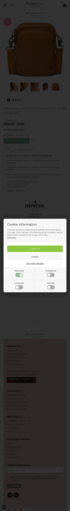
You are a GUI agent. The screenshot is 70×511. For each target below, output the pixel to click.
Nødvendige (19, 273)
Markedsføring (50, 273)
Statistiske (51, 285)
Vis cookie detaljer (35, 263)
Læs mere (11, 237)
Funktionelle (19, 285)
